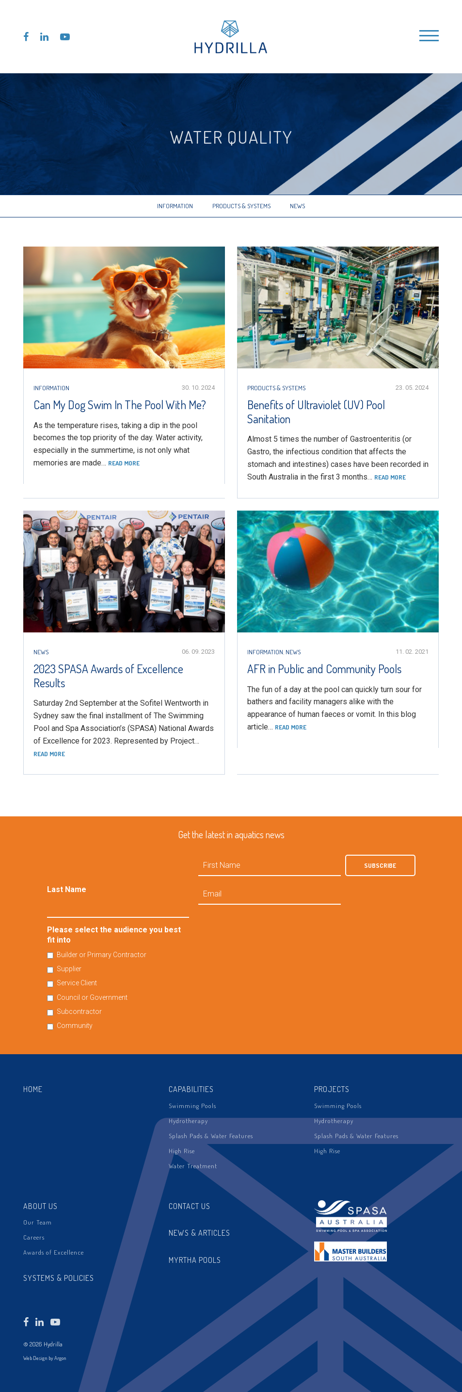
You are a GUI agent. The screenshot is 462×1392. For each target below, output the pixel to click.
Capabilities (191, 1089)
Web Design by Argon (44, 1358)
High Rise (182, 1151)
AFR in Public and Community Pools (324, 668)
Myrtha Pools (195, 1260)
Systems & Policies (58, 1278)
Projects (332, 1089)
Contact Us (189, 1206)
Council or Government (92, 997)
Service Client (77, 983)
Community (75, 1025)
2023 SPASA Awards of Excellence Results (108, 675)
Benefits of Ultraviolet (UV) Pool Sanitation (316, 411)
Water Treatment (193, 1166)
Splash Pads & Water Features (211, 1136)
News (297, 206)
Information (175, 206)
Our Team (37, 1222)
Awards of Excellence (53, 1252)
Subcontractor (79, 1011)
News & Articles (199, 1233)
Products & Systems (241, 206)
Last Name (66, 889)
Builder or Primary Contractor (101, 955)
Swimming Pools (192, 1106)
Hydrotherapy (188, 1121)
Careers (34, 1237)
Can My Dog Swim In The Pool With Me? (119, 404)
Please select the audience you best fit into (114, 935)
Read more (124, 463)
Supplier (69, 969)
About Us (40, 1206)
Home (33, 1089)
